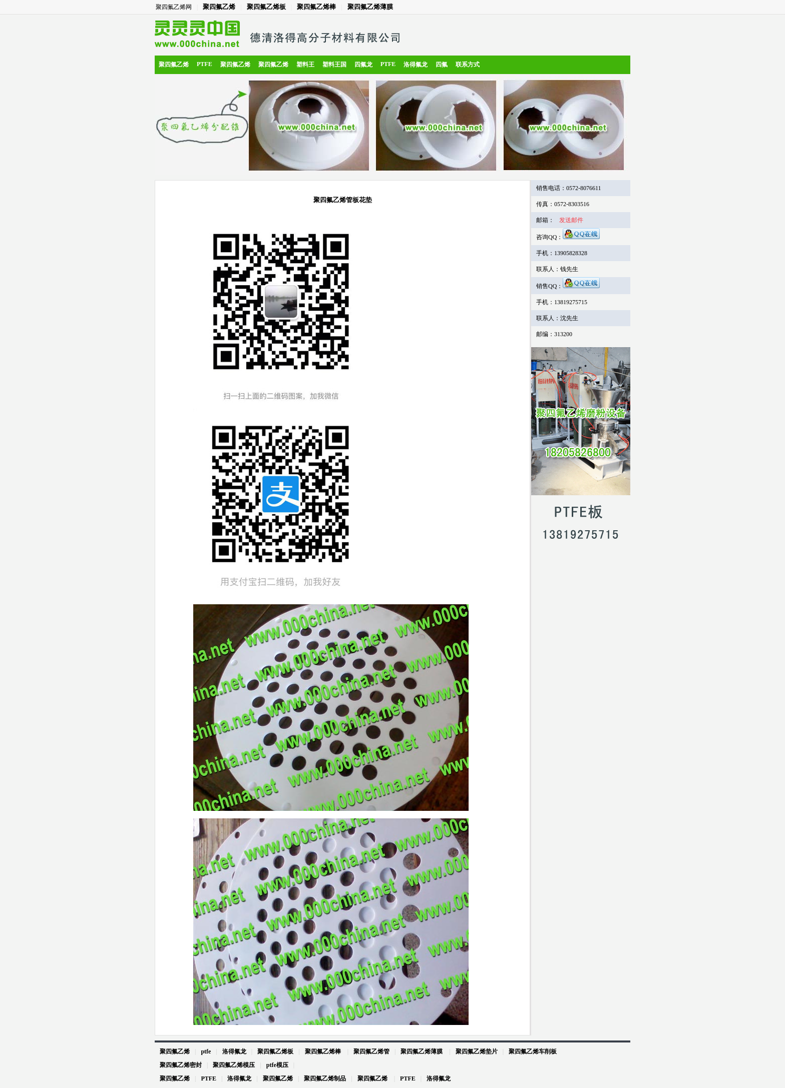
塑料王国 (334, 64)
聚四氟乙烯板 (266, 7)
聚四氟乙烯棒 (316, 7)
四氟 (442, 64)
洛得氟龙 (416, 64)
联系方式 (468, 64)
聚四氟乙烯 (219, 7)
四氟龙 (363, 64)
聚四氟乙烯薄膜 (370, 7)
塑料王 (305, 64)
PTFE (204, 64)
